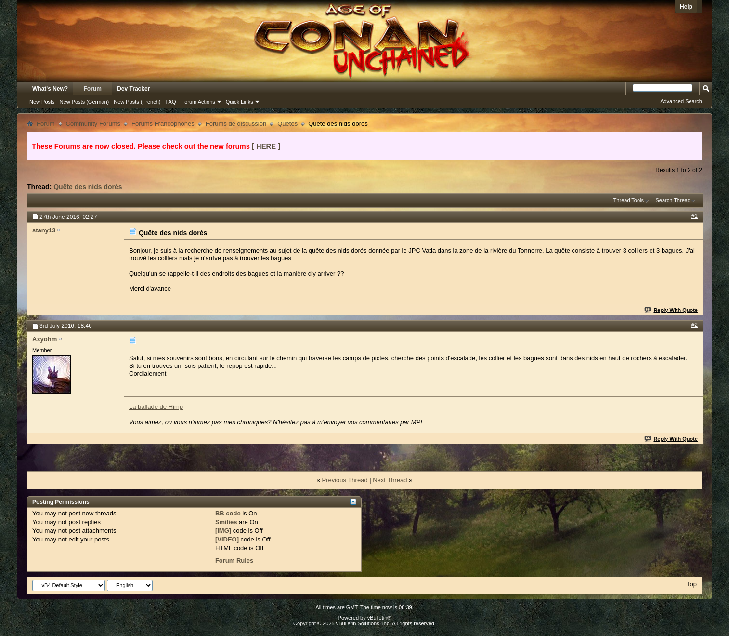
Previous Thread (344, 480)
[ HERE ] (266, 146)
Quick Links (239, 102)
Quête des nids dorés (87, 186)
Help (686, 6)
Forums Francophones (163, 123)
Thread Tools (628, 200)
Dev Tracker (133, 88)
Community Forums (93, 123)
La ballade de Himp (156, 406)
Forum (93, 88)
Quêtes (287, 123)
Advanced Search (681, 101)
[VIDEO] (227, 539)
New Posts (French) (137, 102)
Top (692, 584)
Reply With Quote (671, 310)
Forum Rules (234, 560)
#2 (694, 325)
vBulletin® (379, 618)
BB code (228, 513)
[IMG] (223, 530)
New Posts (42, 102)
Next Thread (390, 480)
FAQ (170, 102)
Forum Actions (198, 102)
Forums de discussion (236, 123)
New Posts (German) (84, 102)
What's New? (50, 88)
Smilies (226, 522)
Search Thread (672, 200)
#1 (694, 216)
